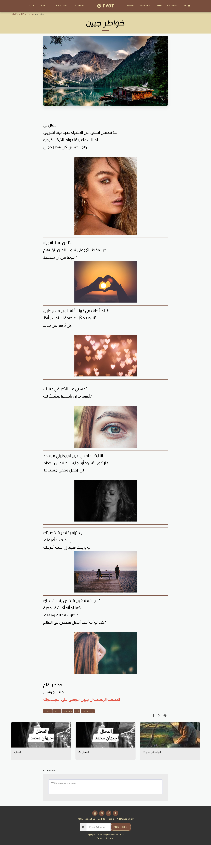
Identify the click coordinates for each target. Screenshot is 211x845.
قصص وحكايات (26, 14)
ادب (77, 711)
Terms (99, 838)
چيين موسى (87, 711)
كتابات (56, 711)
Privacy (109, 838)
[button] (43, 5)
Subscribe (120, 827)
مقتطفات (67, 711)
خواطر (47, 711)
